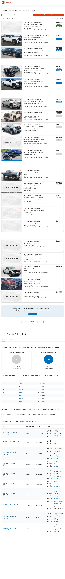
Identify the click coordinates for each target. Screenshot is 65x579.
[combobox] (59, 18)
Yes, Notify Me (32, 314)
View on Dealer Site (12, 192)
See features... (57, 436)
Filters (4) (16, 14)
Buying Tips (12, 340)
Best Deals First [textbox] (58, 18)
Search (3, 340)
